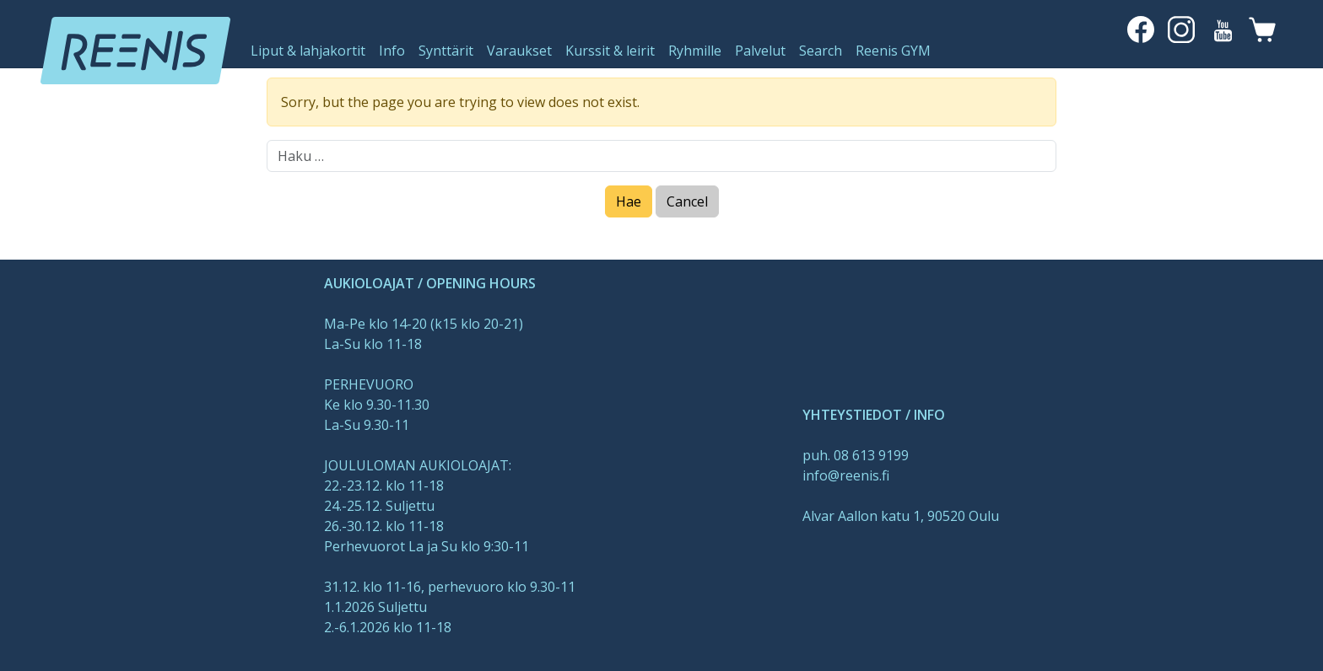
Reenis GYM (893, 50)
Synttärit (445, 50)
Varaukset (519, 50)
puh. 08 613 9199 (855, 455)
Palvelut (760, 50)
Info (392, 50)
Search (820, 50)
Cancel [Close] (687, 201)
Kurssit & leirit (610, 50)
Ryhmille (694, 50)
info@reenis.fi (845, 475)
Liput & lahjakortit (308, 50)
